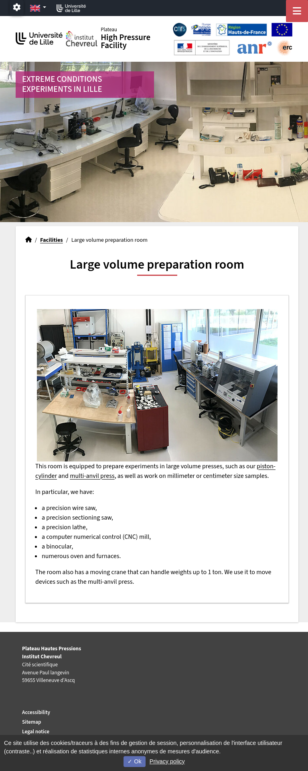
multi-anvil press (92, 476)
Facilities (51, 240)
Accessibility (36, 712)
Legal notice (35, 731)
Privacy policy (167, 761)
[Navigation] (297, 11)
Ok (134, 761)
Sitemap (31, 722)
